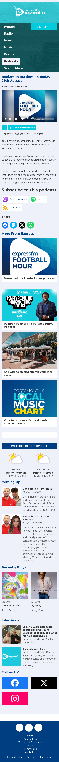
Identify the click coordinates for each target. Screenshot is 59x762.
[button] (29, 106)
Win (7, 68)
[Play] (5, 118)
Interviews (10, 620)
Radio (8, 33)
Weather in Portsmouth (29, 446)
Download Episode (24, 127)
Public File (30, 752)
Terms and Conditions (30, 742)
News (8, 40)
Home (8, 26)
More (19, 68)
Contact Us (30, 739)
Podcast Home (4, 127)
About (30, 735)
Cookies (30, 745)
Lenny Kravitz (38, 610)
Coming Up (11, 482)
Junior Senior (9, 610)
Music (8, 47)
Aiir (50, 757)
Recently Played (15, 567)
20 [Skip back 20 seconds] (28, 118)
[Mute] (22, 118)
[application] (29, 106)
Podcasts (11, 61)
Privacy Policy (30, 749)
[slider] (45, 119)
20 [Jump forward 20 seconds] (33, 118)
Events (9, 54)
